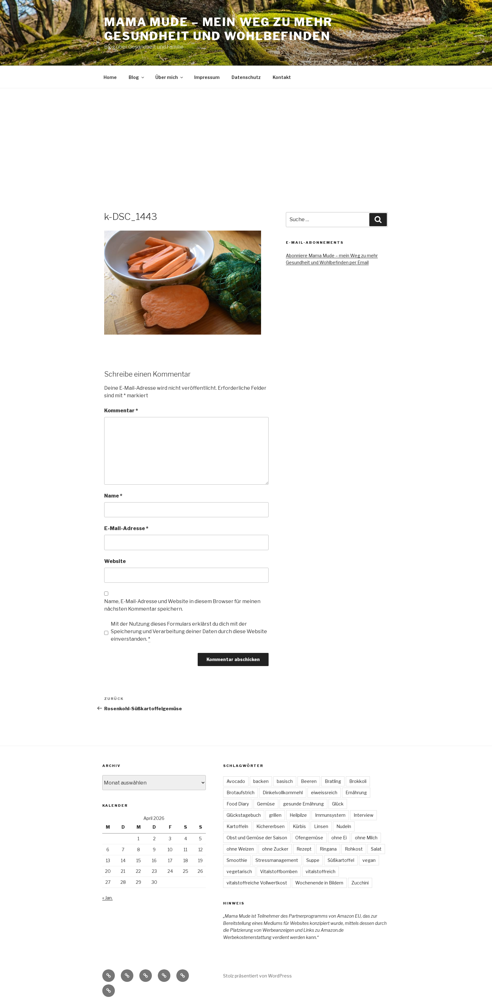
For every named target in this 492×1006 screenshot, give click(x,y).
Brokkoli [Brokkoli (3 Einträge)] (357, 781)
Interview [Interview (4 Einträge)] (363, 815)
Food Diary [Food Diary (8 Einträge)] (238, 803)
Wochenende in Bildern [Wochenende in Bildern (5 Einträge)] (319, 882)
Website (115, 561)
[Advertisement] (246, 135)
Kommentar (121, 411)
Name (113, 496)
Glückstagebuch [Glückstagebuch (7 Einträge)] (244, 815)
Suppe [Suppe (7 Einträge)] (312, 860)
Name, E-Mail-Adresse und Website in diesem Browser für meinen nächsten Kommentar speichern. (182, 605)
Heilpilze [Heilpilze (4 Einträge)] (298, 815)
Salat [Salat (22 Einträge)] (376, 849)
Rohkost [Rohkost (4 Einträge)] (354, 849)
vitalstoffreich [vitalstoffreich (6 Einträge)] (320, 871)
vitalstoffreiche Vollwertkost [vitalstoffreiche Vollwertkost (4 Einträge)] (257, 882)
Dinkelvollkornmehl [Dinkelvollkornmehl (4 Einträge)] (283, 792)
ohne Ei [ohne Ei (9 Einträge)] (339, 837)
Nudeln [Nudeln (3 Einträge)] (343, 826)
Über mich (169, 77)
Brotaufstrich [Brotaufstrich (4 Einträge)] (240, 792)
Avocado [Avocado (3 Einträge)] (236, 781)
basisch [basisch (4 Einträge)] (285, 781)
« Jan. (107, 897)
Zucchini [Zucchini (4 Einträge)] (360, 882)
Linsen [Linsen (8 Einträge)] (321, 826)
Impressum (207, 77)
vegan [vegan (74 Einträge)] (369, 860)
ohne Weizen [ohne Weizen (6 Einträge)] (240, 849)
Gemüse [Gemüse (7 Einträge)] (266, 803)
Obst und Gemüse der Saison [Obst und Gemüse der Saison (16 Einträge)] (257, 837)
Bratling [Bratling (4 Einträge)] (333, 781)
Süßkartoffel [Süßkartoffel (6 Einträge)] (341, 860)
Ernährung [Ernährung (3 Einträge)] (356, 792)
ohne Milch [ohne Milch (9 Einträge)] (366, 837)
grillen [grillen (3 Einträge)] (275, 815)
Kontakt (282, 77)
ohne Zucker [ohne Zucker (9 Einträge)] (275, 849)
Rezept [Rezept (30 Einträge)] (304, 849)
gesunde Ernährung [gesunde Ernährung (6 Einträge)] (303, 803)
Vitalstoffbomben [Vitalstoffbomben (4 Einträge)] (278, 871)
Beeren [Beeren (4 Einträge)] (309, 781)
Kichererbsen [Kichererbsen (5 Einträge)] (270, 826)
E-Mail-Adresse (126, 528)
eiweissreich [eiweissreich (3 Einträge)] (324, 792)
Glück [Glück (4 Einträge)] (338, 803)
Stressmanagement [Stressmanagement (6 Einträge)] (276, 860)
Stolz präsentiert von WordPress (257, 975)
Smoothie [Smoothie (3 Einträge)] (237, 860)
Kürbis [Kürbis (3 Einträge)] (299, 826)
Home (110, 77)
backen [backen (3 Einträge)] (261, 781)
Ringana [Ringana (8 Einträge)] (328, 849)
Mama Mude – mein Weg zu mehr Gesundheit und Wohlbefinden (218, 29)
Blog (137, 77)
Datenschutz (246, 77)
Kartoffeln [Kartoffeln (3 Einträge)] (237, 826)
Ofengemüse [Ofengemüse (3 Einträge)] (309, 837)
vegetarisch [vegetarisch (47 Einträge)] (239, 871)
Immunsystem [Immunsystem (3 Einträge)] (330, 815)
